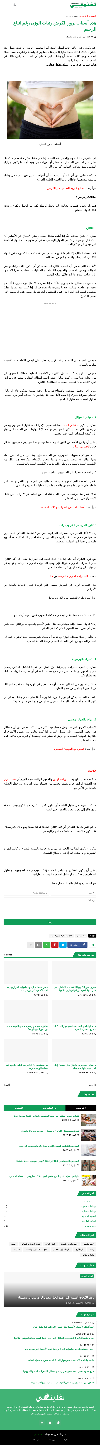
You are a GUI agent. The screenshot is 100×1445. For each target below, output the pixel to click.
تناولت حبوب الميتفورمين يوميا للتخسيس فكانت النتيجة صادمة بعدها (46, 1116)
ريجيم (92, 1249)
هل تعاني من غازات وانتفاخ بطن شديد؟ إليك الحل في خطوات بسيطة (75, 1067)
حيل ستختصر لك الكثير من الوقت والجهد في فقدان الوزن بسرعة (27, 1067)
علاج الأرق (80, 1249)
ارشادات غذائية (50, 1211)
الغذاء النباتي (50, 1243)
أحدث (92, 1085)
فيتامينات (16, 1249)
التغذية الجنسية (50, 1216)
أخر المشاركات (50, 1108)
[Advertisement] (50, 329)
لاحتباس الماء (82, 446)
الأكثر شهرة (81, 1108)
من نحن (51, 1439)
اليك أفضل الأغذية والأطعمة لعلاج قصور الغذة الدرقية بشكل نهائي (63, 1327)
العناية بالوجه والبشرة (69, 1243)
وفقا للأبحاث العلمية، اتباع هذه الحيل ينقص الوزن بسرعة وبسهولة (55, 1298)
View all (8, 954)
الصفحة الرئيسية (88, 16)
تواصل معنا (38, 1439)
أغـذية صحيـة (50, 1202)
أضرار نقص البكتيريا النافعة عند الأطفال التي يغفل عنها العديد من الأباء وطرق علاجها (75, 989)
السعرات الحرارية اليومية (73, 576)
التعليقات (19, 1108)
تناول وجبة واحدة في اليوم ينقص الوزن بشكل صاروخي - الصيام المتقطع (44, 1176)
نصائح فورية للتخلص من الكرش (65, 188)
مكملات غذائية (88, 1254)
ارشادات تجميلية (50, 1206)
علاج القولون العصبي (61, 1249)
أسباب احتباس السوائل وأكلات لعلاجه (63, 507)
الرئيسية (63, 1439)
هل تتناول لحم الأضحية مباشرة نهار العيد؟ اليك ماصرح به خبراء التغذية (74, 1028)
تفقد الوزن (10, 779)
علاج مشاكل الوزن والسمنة (61, 935)
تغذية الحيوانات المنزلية (30, 1243)
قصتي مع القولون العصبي (69, 749)
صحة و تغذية (72, 16)
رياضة (13, 1243)
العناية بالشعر (89, 1243)
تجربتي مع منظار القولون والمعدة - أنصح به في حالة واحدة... (50, 1131)
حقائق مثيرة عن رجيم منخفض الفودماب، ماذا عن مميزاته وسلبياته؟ (26, 1028)
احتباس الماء (71, 425)
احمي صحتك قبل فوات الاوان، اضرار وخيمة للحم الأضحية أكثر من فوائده (27, 989)
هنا (51, 576)
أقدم (7, 1085)
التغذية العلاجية (50, 1221)
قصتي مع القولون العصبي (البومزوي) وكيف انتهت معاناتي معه (49, 1146)
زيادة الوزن (59, 779)
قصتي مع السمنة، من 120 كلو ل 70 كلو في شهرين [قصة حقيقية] (47, 1161)
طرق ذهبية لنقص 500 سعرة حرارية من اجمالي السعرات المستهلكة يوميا (58, 1371)
